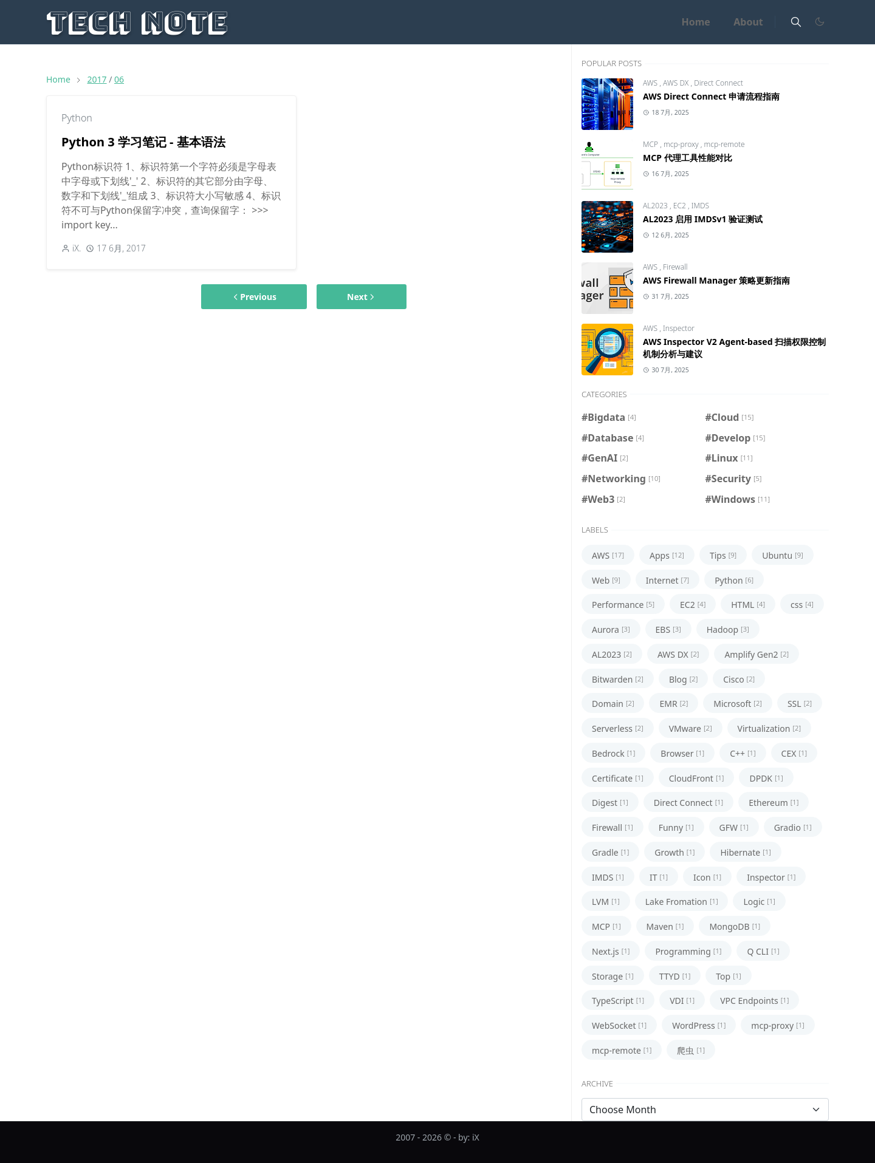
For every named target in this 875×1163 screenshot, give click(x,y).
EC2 (680, 205)
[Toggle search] (796, 22)
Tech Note (137, 21)
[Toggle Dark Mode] (819, 22)
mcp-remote (724, 144)
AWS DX (676, 83)
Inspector (679, 328)
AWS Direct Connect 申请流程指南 (711, 96)
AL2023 (656, 205)
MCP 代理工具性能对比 (687, 157)
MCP (651, 144)
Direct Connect (718, 83)
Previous (254, 296)
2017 (96, 79)
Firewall (675, 267)
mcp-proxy (682, 144)
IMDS (700, 205)
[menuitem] (696, 22)
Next (361, 296)
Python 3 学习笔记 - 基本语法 (143, 142)
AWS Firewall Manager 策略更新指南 (716, 280)
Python (76, 117)
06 (119, 79)
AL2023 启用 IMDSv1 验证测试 (703, 219)
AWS (651, 83)
